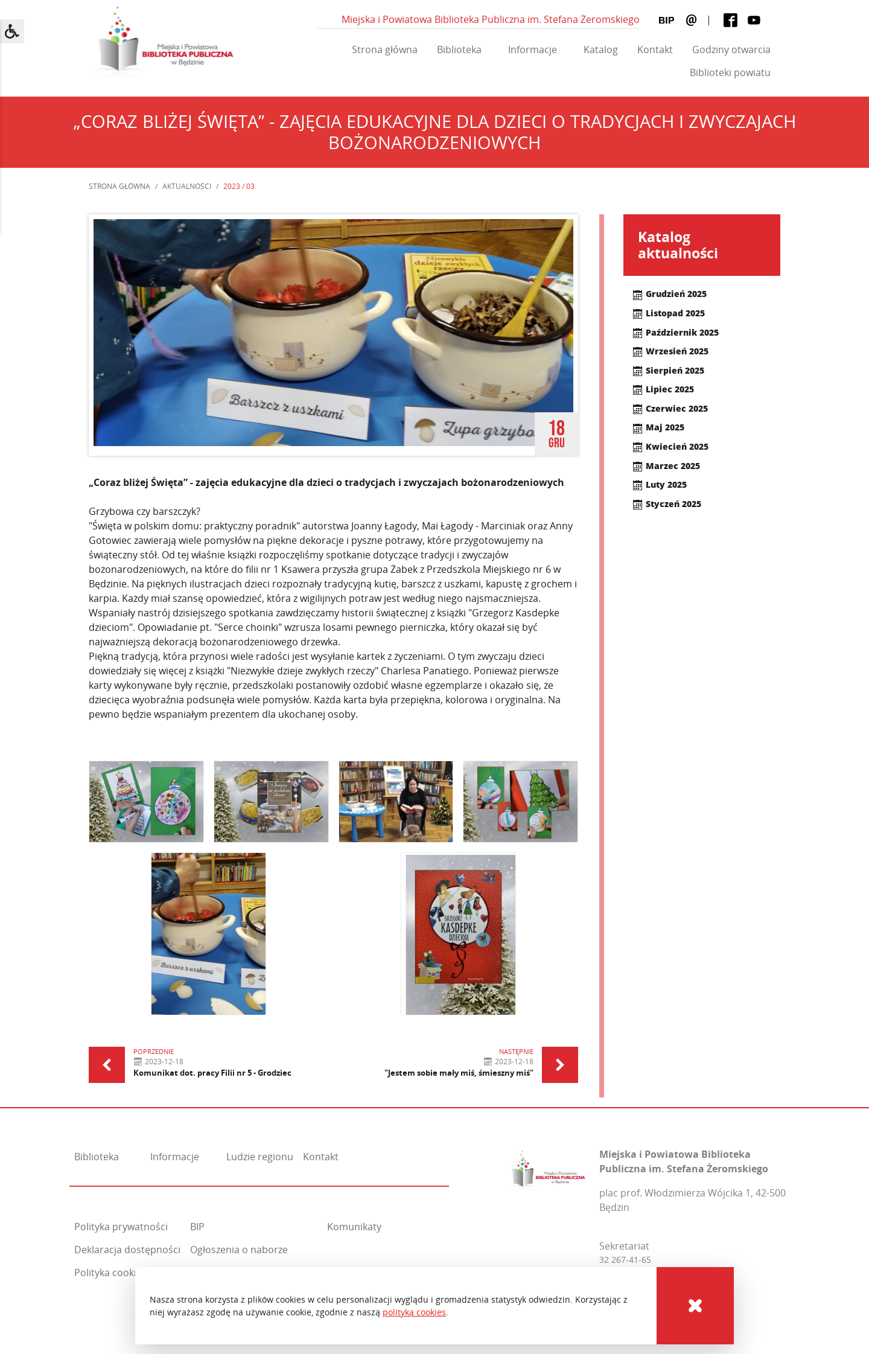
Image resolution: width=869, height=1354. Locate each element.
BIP (197, 1226)
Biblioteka (459, 49)
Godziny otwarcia (731, 49)
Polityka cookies (110, 1272)
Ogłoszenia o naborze (239, 1249)
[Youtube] (754, 20)
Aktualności (186, 186)
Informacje (532, 49)
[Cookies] (695, 1305)
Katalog (601, 49)
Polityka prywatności (121, 1226)
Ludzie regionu (259, 1156)
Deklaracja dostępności (127, 1249)
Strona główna (385, 49)
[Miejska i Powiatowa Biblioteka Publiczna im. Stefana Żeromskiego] (548, 1167)
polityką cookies (414, 1312)
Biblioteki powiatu (730, 72)
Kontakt (655, 49)
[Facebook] (730, 20)
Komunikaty (354, 1226)
